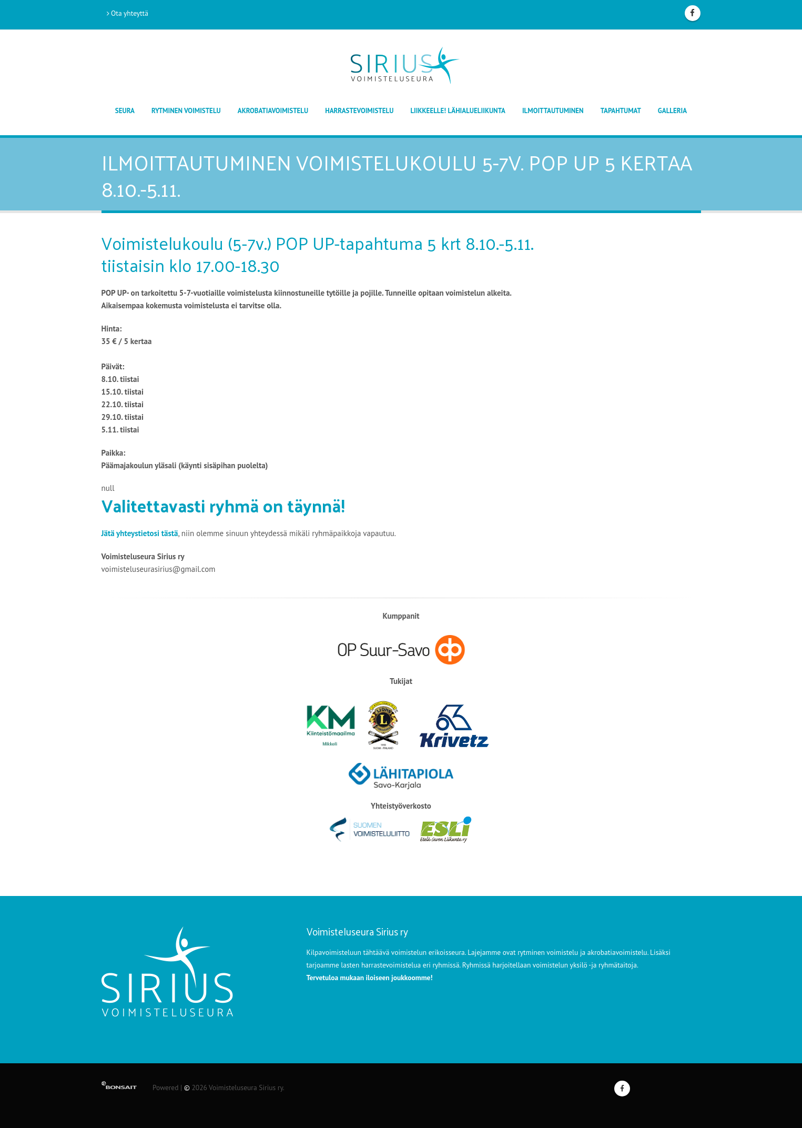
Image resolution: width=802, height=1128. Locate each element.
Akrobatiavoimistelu (273, 110)
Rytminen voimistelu (186, 110)
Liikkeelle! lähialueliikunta (457, 110)
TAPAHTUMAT (621, 110)
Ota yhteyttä (127, 13)
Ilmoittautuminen (553, 110)
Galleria (672, 110)
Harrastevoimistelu (359, 110)
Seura (125, 110)
